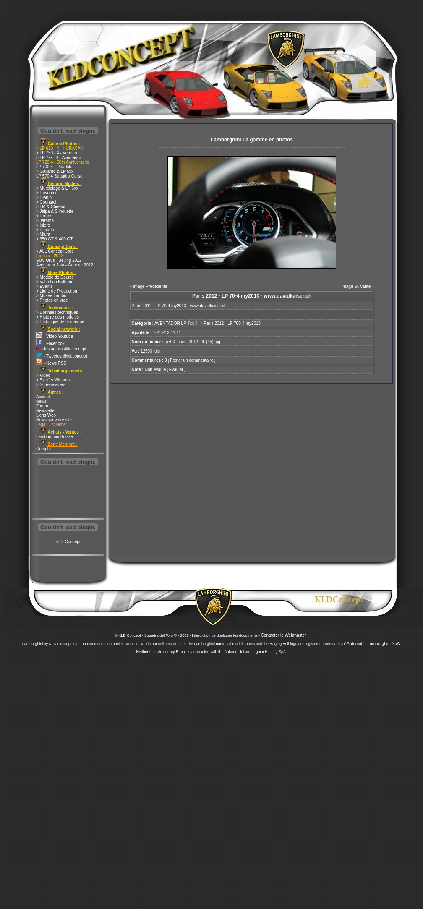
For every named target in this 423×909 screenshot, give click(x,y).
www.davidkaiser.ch (208, 305)
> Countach (46, 202)
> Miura (43, 234)
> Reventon (46, 193)
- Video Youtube (54, 336)
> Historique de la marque (60, 321)
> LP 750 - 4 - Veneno (56, 153)
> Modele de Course (55, 277)
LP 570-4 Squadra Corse (59, 176)
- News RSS (51, 363)
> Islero (43, 225)
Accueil (43, 396)
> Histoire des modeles (57, 317)
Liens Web (46, 415)
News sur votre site (54, 420)
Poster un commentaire (191, 360)
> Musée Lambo (51, 295)
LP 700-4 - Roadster (55, 167)
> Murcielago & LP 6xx (57, 188)
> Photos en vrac (52, 300)
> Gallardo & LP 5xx (54, 171)
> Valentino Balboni (54, 281)
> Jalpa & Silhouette (54, 211)
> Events (44, 286)
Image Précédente (150, 286)
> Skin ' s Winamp (53, 380)
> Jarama (45, 220)
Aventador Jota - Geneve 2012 (64, 265)
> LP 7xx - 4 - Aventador (58, 157)
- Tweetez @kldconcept (61, 356)
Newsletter (46, 410)
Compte (43, 449)
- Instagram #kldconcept (61, 349)
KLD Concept (67, 541)
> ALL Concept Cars (54, 251)
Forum (42, 406)
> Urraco (44, 216)
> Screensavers (50, 384)
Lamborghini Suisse (54, 436)
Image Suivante (356, 286)
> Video (43, 375)
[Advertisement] (68, 493)
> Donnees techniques (57, 312)
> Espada (45, 229)
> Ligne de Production (56, 291)
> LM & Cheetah (51, 206)
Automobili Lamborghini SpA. (374, 643)
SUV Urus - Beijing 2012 (58, 260)
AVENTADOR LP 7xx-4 (176, 323)
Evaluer (176, 369)
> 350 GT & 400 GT (54, 239)
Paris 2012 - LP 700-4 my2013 (232, 323)
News (41, 401)
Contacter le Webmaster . (284, 635)
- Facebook (50, 343)
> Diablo (44, 197)
